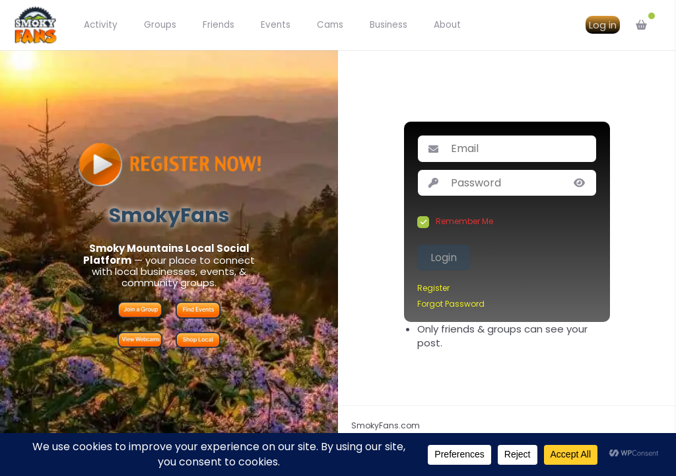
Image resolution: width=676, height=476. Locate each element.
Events (275, 25)
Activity (101, 25)
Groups (160, 25)
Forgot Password (451, 304)
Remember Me (464, 221)
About (447, 25)
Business (388, 25)
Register (433, 288)
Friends (218, 25)
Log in (603, 24)
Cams (330, 25)
